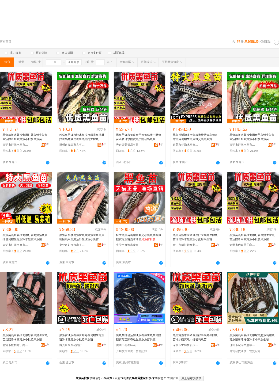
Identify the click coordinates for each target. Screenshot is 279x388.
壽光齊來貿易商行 (70, 345)
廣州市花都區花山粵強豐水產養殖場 (129, 345)
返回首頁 (172, 378)
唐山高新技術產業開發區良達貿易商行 (186, 245)
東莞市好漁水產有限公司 (15, 144)
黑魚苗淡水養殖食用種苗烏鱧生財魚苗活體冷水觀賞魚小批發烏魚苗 (252, 137)
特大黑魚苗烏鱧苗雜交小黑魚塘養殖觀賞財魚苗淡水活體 (138, 237)
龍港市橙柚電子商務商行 (15, 345)
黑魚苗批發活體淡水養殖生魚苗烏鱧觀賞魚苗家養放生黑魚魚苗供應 (138, 337)
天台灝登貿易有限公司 (129, 144)
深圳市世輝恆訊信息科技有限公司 (186, 345)
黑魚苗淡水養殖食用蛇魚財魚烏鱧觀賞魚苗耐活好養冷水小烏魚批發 (252, 337)
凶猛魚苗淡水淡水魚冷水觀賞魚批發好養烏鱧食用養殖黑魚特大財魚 (81, 137)
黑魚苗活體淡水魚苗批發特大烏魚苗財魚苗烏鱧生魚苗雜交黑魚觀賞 (195, 137)
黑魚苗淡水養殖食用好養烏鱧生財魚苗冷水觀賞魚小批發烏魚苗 (81, 337)
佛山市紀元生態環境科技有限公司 (242, 345)
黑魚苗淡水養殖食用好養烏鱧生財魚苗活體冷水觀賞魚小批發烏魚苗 (25, 137)
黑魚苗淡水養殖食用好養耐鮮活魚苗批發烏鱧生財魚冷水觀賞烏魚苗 (25, 237)
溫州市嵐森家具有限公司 (72, 144)
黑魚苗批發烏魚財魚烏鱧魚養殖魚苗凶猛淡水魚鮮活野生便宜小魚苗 (81, 237)
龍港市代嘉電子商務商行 (242, 245)
